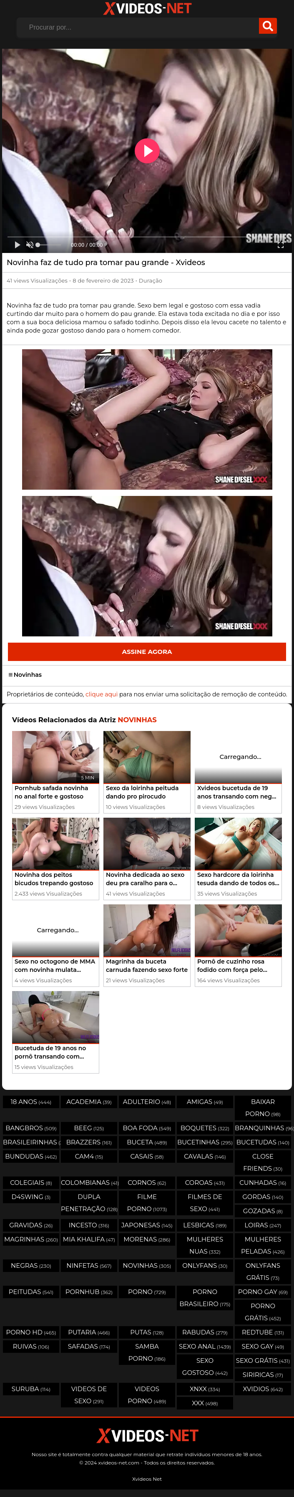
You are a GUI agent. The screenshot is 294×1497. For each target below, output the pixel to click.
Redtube (263, 1332)
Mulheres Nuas (205, 1245)
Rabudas (205, 1332)
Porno (147, 1292)
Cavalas (205, 1156)
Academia (89, 1102)
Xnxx (205, 1389)
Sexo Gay (262, 1346)
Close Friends (262, 1162)
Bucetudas (263, 1142)
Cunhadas (262, 1183)
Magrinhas (31, 1239)
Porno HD (31, 1332)
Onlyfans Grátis (263, 1272)
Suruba (31, 1389)
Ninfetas (89, 1265)
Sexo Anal (205, 1346)
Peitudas (31, 1292)
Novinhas (25, 674)
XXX (205, 1403)
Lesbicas (205, 1225)
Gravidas (31, 1225)
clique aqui (101, 694)
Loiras (262, 1225)
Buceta (147, 1142)
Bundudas (31, 1156)
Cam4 (89, 1156)
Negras (31, 1265)
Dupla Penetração (89, 1203)
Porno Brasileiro (204, 1298)
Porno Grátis (263, 1312)
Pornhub (89, 1292)
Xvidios (263, 1389)
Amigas (205, 1102)
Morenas (147, 1239)
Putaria (89, 1332)
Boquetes (205, 1128)
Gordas (262, 1197)
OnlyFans (205, 1265)
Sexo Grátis (263, 1360)
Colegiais (31, 1183)
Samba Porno (147, 1352)
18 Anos (30, 1102)
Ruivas (31, 1346)
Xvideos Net (147, 1479)
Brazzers (89, 1142)
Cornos (147, 1183)
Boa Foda (147, 1128)
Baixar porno (263, 1108)
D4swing (31, 1197)
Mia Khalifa (89, 1239)
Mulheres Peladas (263, 1245)
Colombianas (89, 1183)
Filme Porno (147, 1203)
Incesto (89, 1225)
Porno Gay (263, 1292)
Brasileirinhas (31, 1142)
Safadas (89, 1346)
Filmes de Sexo (205, 1203)
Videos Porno (147, 1395)
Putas (146, 1332)
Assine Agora (147, 652)
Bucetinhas (205, 1142)
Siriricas (263, 1375)
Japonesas (147, 1225)
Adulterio (147, 1102)
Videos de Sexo (89, 1395)
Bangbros (31, 1128)
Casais (146, 1156)
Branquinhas (263, 1128)
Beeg (89, 1128)
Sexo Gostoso (205, 1367)
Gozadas (263, 1211)
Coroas (205, 1183)
